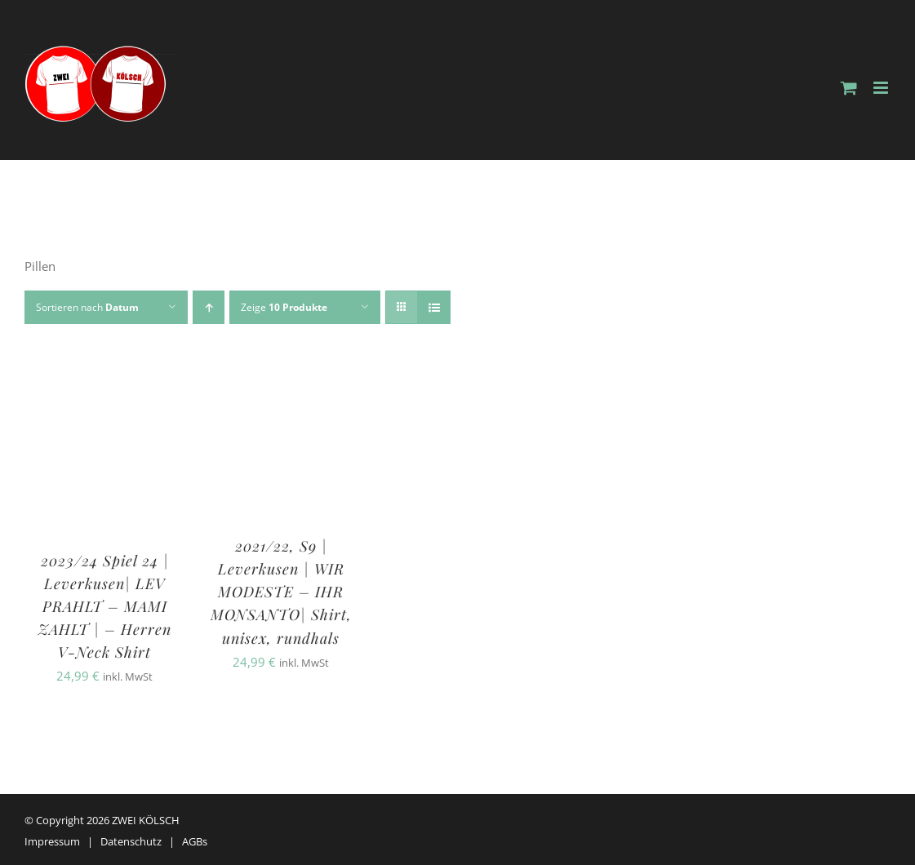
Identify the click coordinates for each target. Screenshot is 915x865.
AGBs (194, 841)
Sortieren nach (87, 307)
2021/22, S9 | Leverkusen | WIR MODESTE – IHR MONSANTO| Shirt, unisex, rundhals (281, 591)
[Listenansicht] (434, 307)
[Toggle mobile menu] (882, 87)
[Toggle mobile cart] (849, 87)
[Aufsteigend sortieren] (208, 307)
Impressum (52, 841)
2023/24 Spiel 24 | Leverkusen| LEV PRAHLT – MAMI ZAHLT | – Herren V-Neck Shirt (104, 606)
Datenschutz (131, 841)
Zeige (284, 307)
